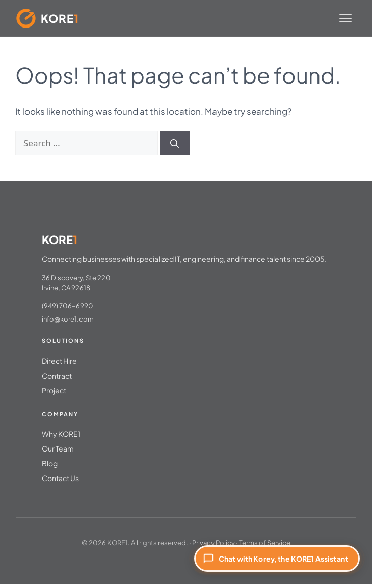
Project (54, 390)
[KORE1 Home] (47, 18)
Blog (50, 463)
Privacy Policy (213, 543)
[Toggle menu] (345, 18)
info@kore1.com (68, 319)
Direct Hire (59, 360)
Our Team (58, 448)
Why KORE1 (61, 433)
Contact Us (60, 478)
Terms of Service (264, 543)
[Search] (175, 143)
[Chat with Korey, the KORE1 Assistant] (277, 558)
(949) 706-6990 (67, 306)
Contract (57, 375)
